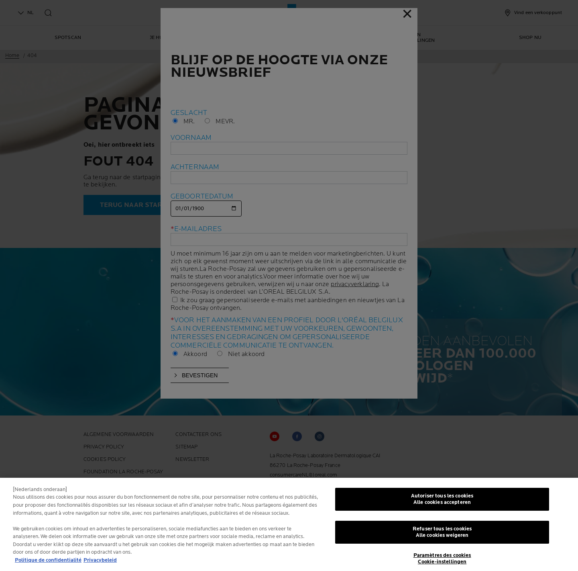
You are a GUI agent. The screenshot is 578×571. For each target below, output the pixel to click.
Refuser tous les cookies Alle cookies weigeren (442, 534)
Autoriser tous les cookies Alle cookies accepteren (442, 501)
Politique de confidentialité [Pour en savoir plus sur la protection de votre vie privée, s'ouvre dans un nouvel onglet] (48, 562)
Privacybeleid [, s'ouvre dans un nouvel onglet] (100, 562)
